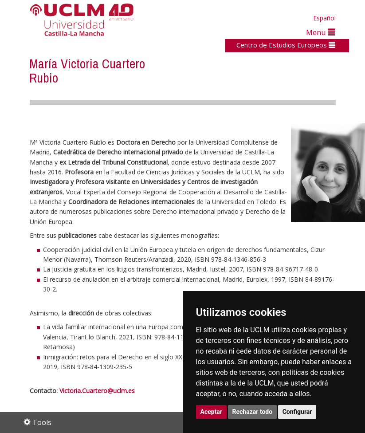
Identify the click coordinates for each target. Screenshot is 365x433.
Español (324, 18)
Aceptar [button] (211, 411)
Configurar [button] (297, 411)
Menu (320, 32)
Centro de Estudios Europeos (285, 44)
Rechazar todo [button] (252, 411)
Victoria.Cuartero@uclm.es (97, 390)
